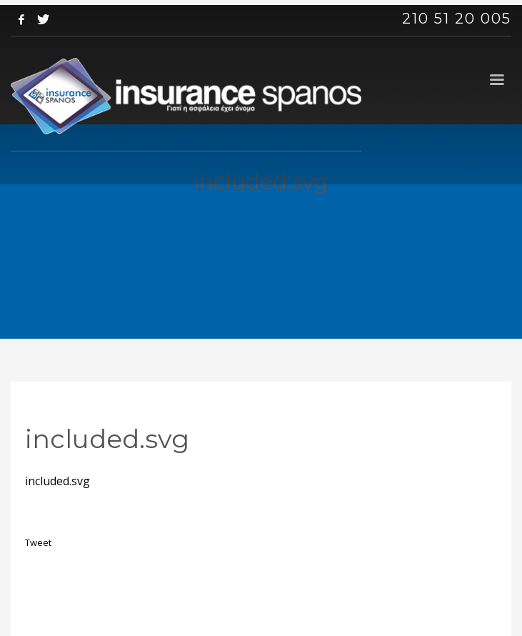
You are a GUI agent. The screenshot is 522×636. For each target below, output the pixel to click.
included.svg (57, 481)
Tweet (38, 542)
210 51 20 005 (456, 18)
